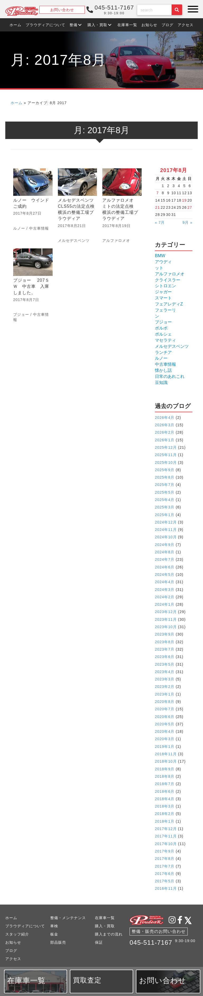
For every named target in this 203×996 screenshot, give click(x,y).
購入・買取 (105, 926)
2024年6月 (164, 567)
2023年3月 (164, 679)
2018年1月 (164, 821)
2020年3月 (164, 739)
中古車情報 (39, 228)
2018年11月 (166, 754)
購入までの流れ (109, 934)
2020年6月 (164, 717)
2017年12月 (166, 829)
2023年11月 (166, 619)
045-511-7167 (151, 942)
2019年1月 (164, 746)
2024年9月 (164, 545)
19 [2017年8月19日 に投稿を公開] (184, 200)
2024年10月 (166, 537)
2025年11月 (166, 455)
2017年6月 (164, 874)
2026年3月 (164, 425)
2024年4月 (164, 582)
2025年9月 (164, 470)
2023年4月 (164, 672)
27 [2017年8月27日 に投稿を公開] (189, 207)
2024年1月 (164, 604)
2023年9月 (164, 634)
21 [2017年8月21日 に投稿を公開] (157, 207)
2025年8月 (164, 477)
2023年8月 (164, 642)
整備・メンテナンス (68, 918)
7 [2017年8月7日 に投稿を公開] (157, 193)
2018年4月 (164, 799)
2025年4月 (164, 500)
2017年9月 (164, 851)
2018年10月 (166, 761)
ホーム (16, 103)
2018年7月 (164, 784)
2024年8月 (164, 552)
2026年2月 (164, 432)
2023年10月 (166, 627)
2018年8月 (164, 776)
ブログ (11, 950)
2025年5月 (164, 492)
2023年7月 (164, 649)
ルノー (19, 228)
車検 (54, 926)
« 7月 (160, 222)
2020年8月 (164, 701)
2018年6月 (164, 791)
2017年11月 (166, 836)
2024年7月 (164, 559)
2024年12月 (166, 522)
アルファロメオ (116, 240)
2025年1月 (164, 515)
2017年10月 (166, 844)
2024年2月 (164, 597)
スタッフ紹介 (17, 934)
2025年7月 (164, 485)
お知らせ (13, 942)
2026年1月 (164, 440)
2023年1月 (164, 694)
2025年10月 (166, 462)
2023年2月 (164, 686)
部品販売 (58, 942)
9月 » (187, 222)
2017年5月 (164, 881)
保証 (99, 942)
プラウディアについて (25, 926)
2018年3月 (164, 806)
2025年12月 (166, 447)
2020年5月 (164, 724)
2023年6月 (164, 657)
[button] (191, 9)
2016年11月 (166, 888)
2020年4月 (164, 731)
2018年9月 (164, 769)
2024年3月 (164, 589)
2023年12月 (166, 612)
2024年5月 (164, 574)
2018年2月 (164, 814)
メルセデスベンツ (74, 240)
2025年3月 (164, 507)
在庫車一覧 (105, 918)
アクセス (13, 959)
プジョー (21, 314)
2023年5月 (164, 664)
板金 (54, 934)
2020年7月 (164, 709)
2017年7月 (164, 866)
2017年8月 (164, 858)
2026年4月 (164, 417)
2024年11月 (166, 529)
